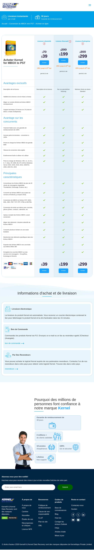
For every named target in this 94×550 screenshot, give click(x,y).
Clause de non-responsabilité (44, 513)
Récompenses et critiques (27, 525)
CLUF (40, 518)
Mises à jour (59, 536)
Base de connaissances (60, 509)
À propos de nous (26, 507)
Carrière (25, 512)
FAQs (57, 528)
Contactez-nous (77, 506)
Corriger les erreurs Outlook (61, 523)
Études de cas (27, 520)
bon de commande (14, 343)
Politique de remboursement (44, 507)
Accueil (4, 24)
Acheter (44, 63)
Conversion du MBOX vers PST (21, 24)
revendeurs (11, 369)
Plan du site (42, 522)
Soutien (74, 510)
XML (40, 526)
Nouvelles (26, 516)
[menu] (89, 5)
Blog (56, 514)
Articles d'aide (60, 532)
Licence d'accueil (63, 41)
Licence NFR (27, 530)
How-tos (58, 518)
